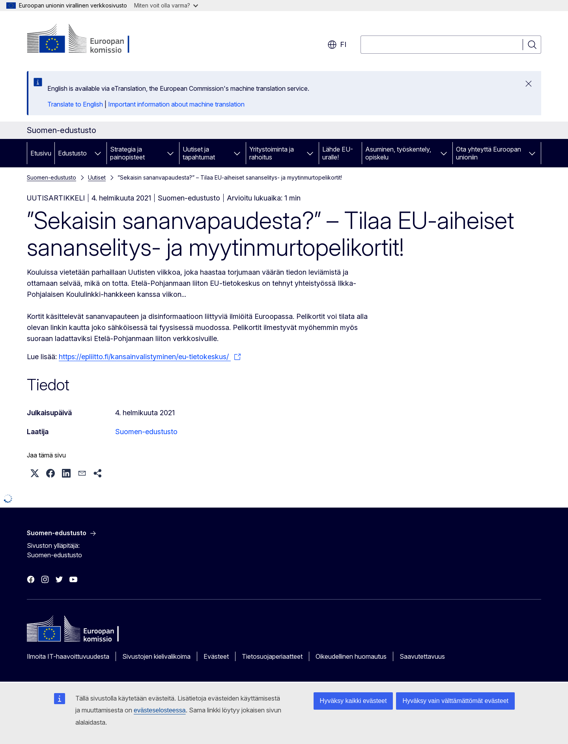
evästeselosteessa (160, 710)
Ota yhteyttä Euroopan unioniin (488, 153)
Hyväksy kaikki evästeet (353, 700)
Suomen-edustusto (51, 177)
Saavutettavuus (422, 656)
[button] (34, 473)
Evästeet (216, 656)
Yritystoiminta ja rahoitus (271, 153)
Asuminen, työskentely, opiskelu (398, 153)
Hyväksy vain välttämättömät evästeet (455, 700)
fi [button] (336, 44)
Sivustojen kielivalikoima (156, 656)
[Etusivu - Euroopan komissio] (90, 39)
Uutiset (97, 177)
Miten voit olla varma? (166, 5)
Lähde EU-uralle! (337, 153)
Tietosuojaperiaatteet (272, 656)
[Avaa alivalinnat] (97, 153)
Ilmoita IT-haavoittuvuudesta (68, 656)
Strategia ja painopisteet (127, 153)
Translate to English (75, 104)
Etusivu (40, 153)
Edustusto (72, 153)
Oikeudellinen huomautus (351, 656)
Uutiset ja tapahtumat (199, 153)
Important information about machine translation (176, 104)
